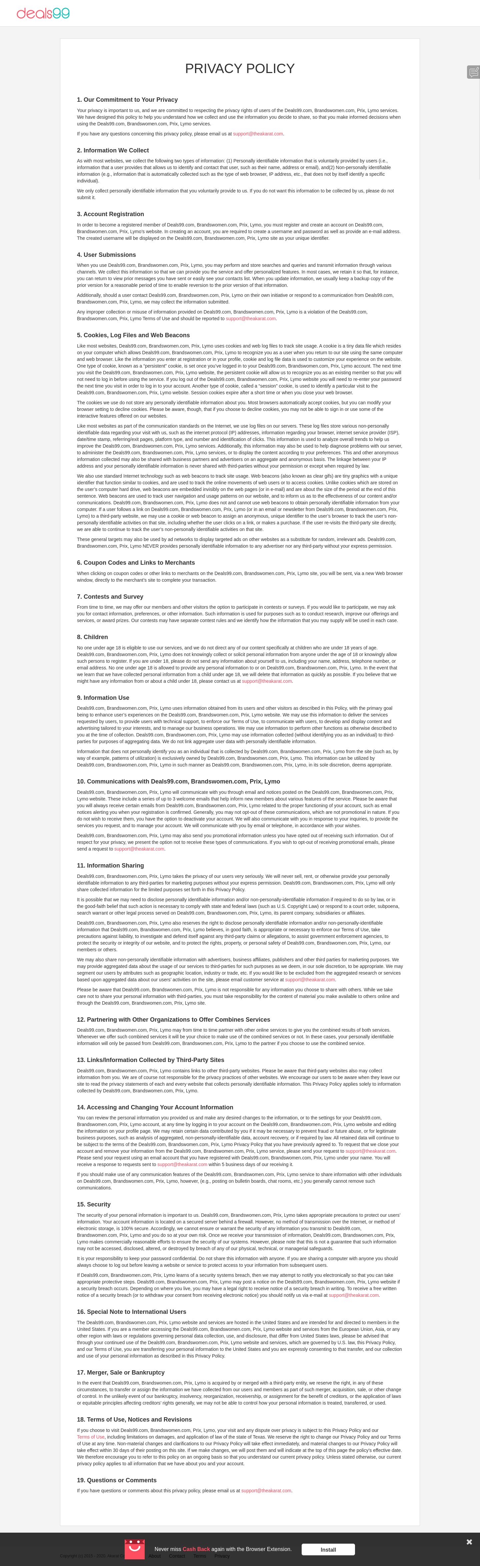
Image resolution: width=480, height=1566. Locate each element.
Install (328, 1550)
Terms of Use (90, 1437)
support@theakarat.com (258, 133)
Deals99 (43, 13)
